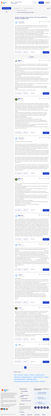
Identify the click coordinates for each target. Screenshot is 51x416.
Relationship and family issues (21, 10)
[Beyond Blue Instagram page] (41, 409)
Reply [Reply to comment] (46, 93)
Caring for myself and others (28, 8)
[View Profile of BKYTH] (19, 244)
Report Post (33, 93)
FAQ (22, 393)
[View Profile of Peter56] (19, 307)
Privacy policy (37, 414)
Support (47, 2)
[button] (16, 52)
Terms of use (29, 414)
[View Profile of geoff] (21, 60)
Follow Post (25, 52)
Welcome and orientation (34, 381)
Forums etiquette (24, 398)
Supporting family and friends (31, 379)
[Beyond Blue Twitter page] (44, 409)
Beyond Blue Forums (5, 2)
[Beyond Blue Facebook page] (35, 409)
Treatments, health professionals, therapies (21, 381)
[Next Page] (39, 367)
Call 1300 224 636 (42, 392)
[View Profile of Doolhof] (21, 98)
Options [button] (48, 8)
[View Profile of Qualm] (19, 344)
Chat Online (41, 397)
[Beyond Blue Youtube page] (38, 409)
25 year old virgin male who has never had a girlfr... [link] (25, 12)
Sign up (41, 2)
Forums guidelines (14, 3)
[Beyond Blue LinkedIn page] (47, 409)
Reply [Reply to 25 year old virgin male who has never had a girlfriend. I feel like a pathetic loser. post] (46, 52)
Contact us (23, 414)
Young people (42, 381)
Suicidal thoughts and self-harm (19, 379)
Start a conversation (6, 8)
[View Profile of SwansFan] (20, 274)
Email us (40, 402)
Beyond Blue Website (5, 390)
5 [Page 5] (36, 367)
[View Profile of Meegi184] (21, 215)
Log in (35, 2)
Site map (43, 414)
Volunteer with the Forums (26, 400)
